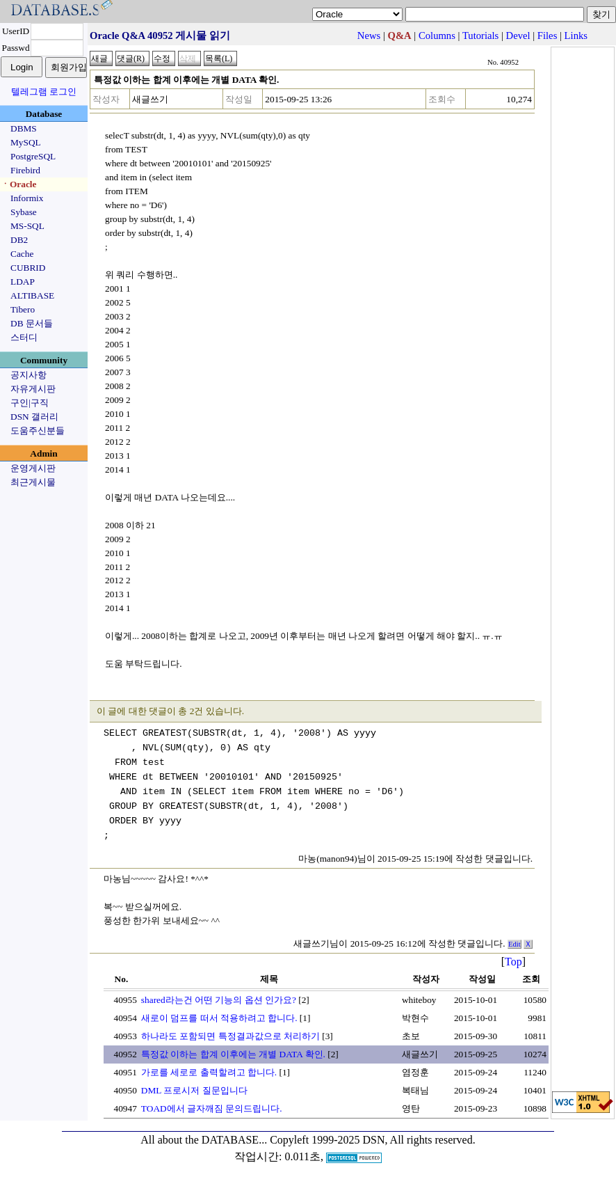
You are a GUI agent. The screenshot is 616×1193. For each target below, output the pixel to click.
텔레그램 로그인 (43, 91)
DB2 (19, 240)
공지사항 (28, 375)
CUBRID (27, 267)
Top (513, 961)
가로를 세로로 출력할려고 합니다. (209, 1072)
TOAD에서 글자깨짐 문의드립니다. (211, 1108)
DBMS (23, 128)
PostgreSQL (33, 156)
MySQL (25, 142)
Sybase (23, 212)
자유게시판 (33, 389)
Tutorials (480, 35)
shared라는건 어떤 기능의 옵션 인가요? (218, 1000)
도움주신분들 (37, 430)
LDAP (22, 281)
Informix (26, 198)
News (368, 35)
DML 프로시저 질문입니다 (194, 1090)
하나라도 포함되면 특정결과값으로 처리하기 (230, 1036)
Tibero (22, 309)
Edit (514, 944)
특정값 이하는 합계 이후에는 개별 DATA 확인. (233, 1054)
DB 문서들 (31, 323)
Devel (518, 35)
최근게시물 (33, 482)
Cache (21, 253)
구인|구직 (29, 402)
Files (547, 35)
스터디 (24, 337)
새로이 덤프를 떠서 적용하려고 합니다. (219, 1018)
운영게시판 (33, 468)
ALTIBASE (32, 295)
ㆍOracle (18, 184)
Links (576, 35)
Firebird (25, 170)
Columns (437, 35)
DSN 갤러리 (34, 416)
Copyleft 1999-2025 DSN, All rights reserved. (373, 1140)
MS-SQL (27, 226)
